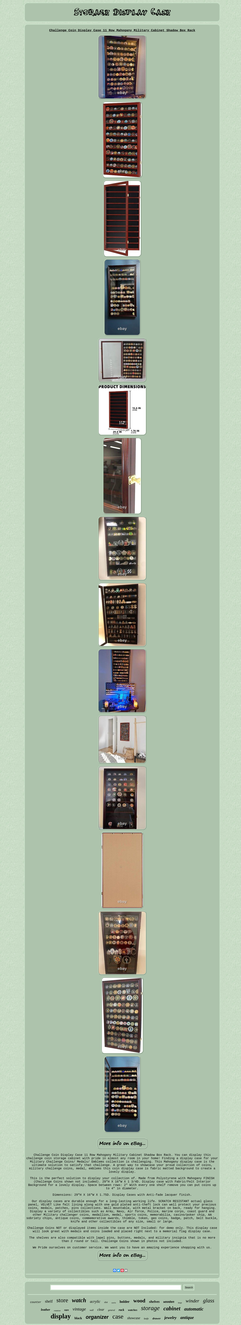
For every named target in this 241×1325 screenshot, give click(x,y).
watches (132, 1309)
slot (106, 1302)
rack (121, 1309)
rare (66, 1310)
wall (92, 1310)
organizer (97, 1317)
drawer (157, 1318)
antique (187, 1317)
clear (100, 1309)
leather (45, 1309)
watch (79, 1300)
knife (146, 1318)
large (180, 1303)
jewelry (170, 1317)
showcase (133, 1318)
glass (208, 1301)
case (118, 1316)
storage (150, 1308)
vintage (79, 1309)
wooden (168, 1302)
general (111, 1310)
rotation (57, 1310)
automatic (194, 1308)
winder (192, 1301)
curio (113, 1302)
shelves (154, 1302)
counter (35, 1302)
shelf (49, 1301)
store (62, 1300)
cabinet (171, 1308)
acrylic (95, 1301)
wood (139, 1301)
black (78, 1318)
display (61, 1316)
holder (125, 1302)
